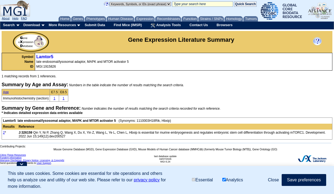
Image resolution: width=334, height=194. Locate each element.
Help (15, 18)
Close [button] (273, 180)
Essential (202, 180)
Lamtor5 (44, 56)
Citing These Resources (13, 155)
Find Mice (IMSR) (128, 25)
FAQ (24, 18)
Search (9, 25)
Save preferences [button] (304, 180)
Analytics (232, 180)
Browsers (225, 25)
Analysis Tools (166, 25)
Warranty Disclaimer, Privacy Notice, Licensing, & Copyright (32, 160)
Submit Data (95, 25)
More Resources (62, 25)
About (6, 18)
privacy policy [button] (147, 180)
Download (31, 25)
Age (6, 92)
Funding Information (11, 157)
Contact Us (198, 25)
